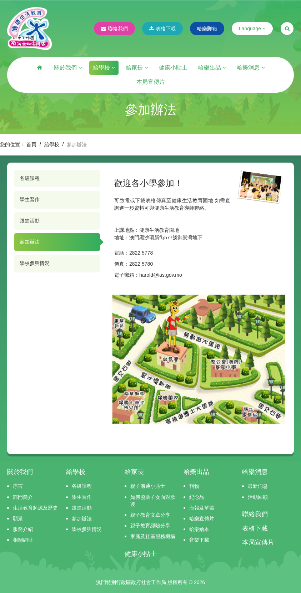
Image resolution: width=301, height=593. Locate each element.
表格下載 (162, 28)
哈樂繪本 (199, 529)
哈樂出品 (212, 68)
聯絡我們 (114, 28)
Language (252, 28)
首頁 (31, 144)
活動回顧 (258, 497)
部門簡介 (23, 497)
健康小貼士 (173, 68)
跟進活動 (30, 221)
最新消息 (258, 486)
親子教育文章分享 (150, 515)
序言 (18, 486)
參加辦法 (30, 242)
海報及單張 (201, 508)
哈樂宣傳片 (201, 518)
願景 (18, 518)
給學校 (104, 68)
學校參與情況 (35, 263)
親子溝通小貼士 (147, 486)
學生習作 (30, 199)
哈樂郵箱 (207, 28)
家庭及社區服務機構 (152, 536)
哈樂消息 (251, 68)
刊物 (194, 486)
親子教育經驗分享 (150, 525)
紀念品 (196, 497)
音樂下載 (199, 540)
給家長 (137, 68)
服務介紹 (23, 529)
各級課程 (30, 178)
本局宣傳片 (150, 82)
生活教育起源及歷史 (35, 508)
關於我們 (68, 68)
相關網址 (23, 540)
